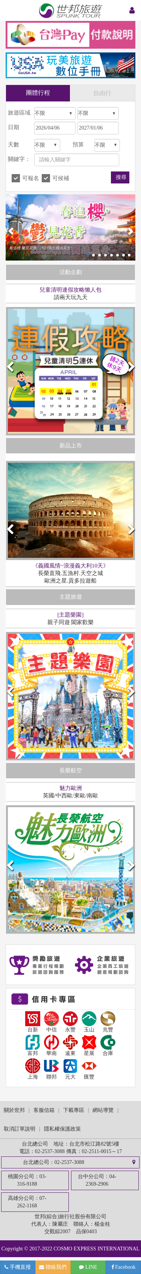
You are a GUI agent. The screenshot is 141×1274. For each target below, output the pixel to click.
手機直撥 (18, 1267)
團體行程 (38, 92)
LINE (88, 1267)
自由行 (102, 93)
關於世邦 (14, 1110)
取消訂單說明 (19, 1129)
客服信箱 (44, 1110)
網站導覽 (103, 1110)
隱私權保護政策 (62, 1129)
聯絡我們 (53, 1267)
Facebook (123, 1267)
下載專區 (73, 1110)
